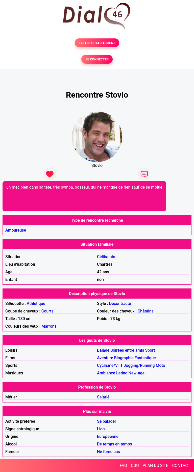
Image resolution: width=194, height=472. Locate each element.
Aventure (105, 357)
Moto (160, 365)
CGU (135, 465)
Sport (150, 350)
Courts (47, 311)
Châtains (146, 311)
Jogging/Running (139, 365)
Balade (103, 350)
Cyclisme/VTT (110, 365)
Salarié (103, 397)
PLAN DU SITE (155, 465)
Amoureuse (15, 230)
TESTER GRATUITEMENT (97, 43)
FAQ (123, 465)
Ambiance (106, 373)
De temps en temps (114, 444)
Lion (101, 428)
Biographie (124, 357)
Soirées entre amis (127, 350)
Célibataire (106, 256)
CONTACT (181, 465)
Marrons (49, 326)
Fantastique (145, 357)
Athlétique (36, 303)
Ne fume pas (108, 451)
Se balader (106, 421)
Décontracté (120, 303)
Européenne (107, 436)
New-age (137, 373)
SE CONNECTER (97, 59)
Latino (122, 373)
